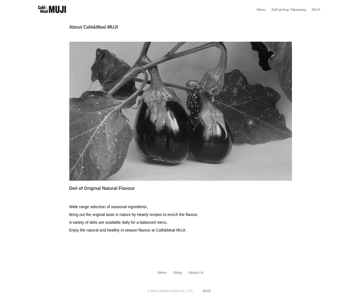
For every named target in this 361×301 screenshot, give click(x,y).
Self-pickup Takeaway (288, 9)
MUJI (316, 9)
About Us (195, 272)
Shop (177, 272)
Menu (261, 9)
